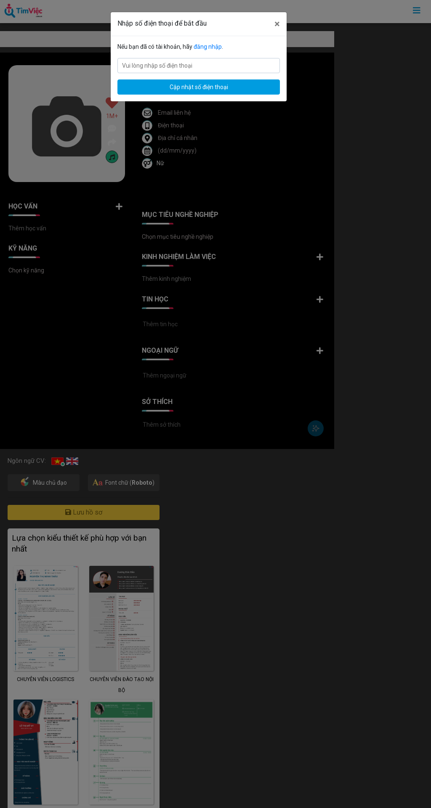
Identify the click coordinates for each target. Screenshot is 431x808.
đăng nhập (208, 46)
